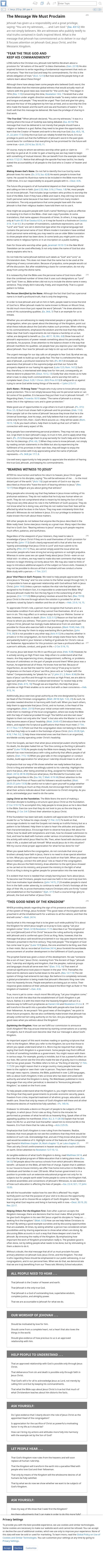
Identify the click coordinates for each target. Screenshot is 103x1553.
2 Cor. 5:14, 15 (62, 646)
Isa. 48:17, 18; (49, 336)
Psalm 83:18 (20, 220)
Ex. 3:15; (36, 174)
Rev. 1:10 (17, 94)
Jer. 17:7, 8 (34, 454)
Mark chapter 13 (50, 1143)
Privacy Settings (11, 1540)
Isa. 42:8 (44, 174)
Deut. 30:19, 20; (79, 1202)
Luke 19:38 (20, 749)
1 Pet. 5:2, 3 (17, 734)
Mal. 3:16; (49, 189)
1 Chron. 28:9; (42, 380)
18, (82, 131)
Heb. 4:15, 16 (25, 684)
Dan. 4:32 (36, 989)
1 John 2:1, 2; (59, 674)
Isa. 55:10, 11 (38, 144)
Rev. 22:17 (12, 1205)
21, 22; (10, 134)
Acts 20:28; (74, 731)
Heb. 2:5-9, (72, 602)
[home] (4, 3)
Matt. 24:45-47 (54, 721)
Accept (7, 1548)
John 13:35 (21, 783)
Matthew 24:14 (48, 948)
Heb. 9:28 (68, 651)
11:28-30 (58, 1118)
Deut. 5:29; (29, 380)
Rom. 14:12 (70, 367)
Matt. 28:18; (53, 699)
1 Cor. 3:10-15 (14, 805)
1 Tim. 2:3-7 (40, 571)
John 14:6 (19, 586)
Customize (31, 1548)
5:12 (54, 617)
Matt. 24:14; (13, 774)
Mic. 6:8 (60, 336)
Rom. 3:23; (46, 617)
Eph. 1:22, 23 (65, 699)
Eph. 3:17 (49, 891)
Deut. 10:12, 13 (44, 373)
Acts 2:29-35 (62, 1125)
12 (56, 1149)
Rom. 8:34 (70, 674)
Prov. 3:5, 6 (12, 410)
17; (79, 1184)
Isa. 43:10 (68, 121)
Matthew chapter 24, (31, 1143)
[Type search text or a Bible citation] (75, 3)
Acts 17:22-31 (16, 159)
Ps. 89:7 (59, 360)
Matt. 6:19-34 (51, 777)
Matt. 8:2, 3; (48, 1118)
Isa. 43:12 (73, 27)
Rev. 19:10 (78, 596)
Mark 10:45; (69, 627)
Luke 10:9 (36, 945)
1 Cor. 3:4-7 (23, 811)
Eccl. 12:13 (39, 75)
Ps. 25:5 (17, 438)
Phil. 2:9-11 (23, 548)
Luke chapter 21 (71, 1143)
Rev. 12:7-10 (68, 972)
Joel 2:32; (39, 189)
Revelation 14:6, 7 (54, 94)
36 (12, 633)
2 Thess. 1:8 (60, 189)
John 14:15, (50, 882)
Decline (18, 1548)
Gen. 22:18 (72, 66)
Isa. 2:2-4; (68, 1184)
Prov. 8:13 (54, 380)
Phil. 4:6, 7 (35, 441)
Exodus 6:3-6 (36, 220)
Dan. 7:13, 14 (22, 755)
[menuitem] (4, 3)
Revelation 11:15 (44, 929)
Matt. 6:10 (30, 929)
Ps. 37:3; (80, 406)
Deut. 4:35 (75, 180)
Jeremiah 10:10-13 (57, 245)
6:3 (19, 223)
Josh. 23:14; (25, 144)
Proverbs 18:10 (31, 398)
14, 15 (81, 602)
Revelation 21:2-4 (73, 1004)
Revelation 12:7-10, (45, 1149)
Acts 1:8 (38, 481)
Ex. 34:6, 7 (47, 311)
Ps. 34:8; (25, 454)
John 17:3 (18, 134)
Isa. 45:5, (76, 131)
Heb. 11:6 (77, 410)
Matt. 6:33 (40, 1220)
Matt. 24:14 (29, 917)
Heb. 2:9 (79, 627)
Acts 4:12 (55, 633)
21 (57, 882)
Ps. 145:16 (63, 1103)
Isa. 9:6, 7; (39, 777)
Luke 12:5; (60, 367)
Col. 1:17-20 (24, 596)
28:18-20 (23, 774)
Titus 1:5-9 (17, 727)
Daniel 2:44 (53, 1004)
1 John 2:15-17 (69, 383)
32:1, (75, 1184)
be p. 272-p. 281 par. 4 (20, 9)
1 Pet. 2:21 (54, 820)
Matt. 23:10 (28, 708)
